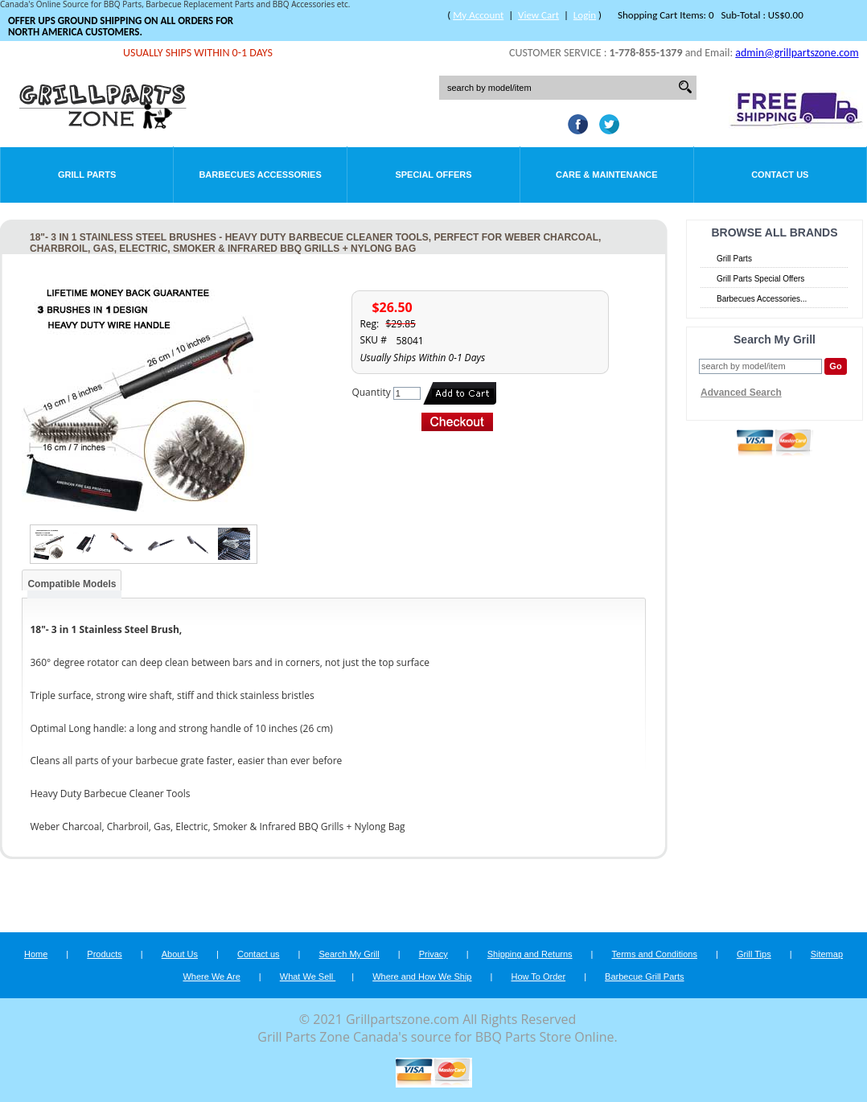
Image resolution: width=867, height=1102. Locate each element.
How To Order (538, 976)
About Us (180, 954)
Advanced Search (741, 392)
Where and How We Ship (421, 976)
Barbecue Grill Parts (644, 976)
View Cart (538, 15)
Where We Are (211, 976)
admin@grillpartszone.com (796, 53)
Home (35, 954)
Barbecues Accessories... (762, 298)
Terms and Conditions (654, 954)
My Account (478, 15)
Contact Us (779, 174)
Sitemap (827, 954)
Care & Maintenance (607, 174)
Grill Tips (754, 954)
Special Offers (433, 174)
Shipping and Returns (530, 954)
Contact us (258, 954)
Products (104, 954)
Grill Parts (87, 174)
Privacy (433, 954)
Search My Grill (349, 954)
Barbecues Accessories (260, 174)
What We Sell (308, 976)
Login (584, 15)
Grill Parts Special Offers (760, 278)
